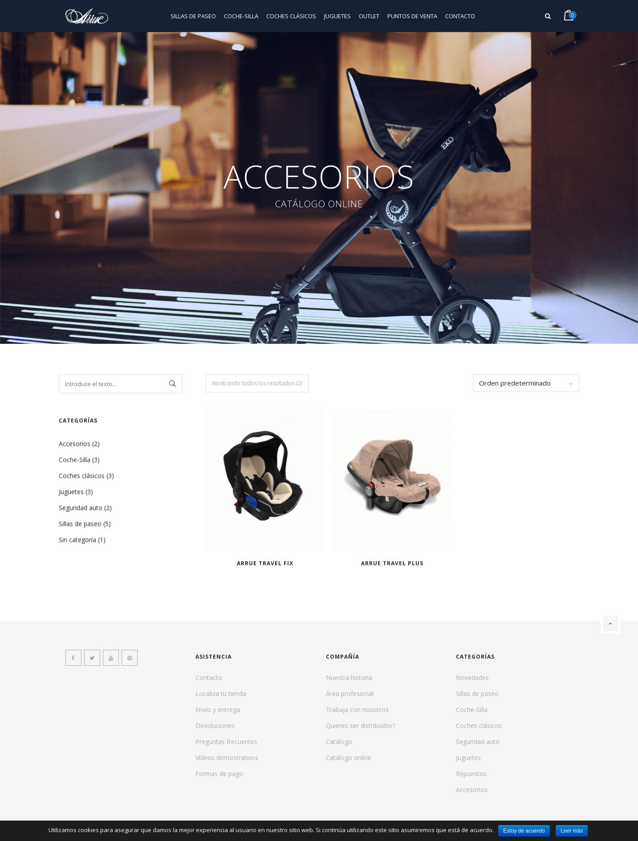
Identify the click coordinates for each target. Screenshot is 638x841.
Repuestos (471, 773)
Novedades (472, 677)
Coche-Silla (241, 16)
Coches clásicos (291, 16)
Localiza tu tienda (220, 693)
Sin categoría (77, 539)
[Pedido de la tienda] (526, 383)
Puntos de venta (412, 16)
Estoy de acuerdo (524, 831)
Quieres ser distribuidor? (360, 725)
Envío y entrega (217, 709)
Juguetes (337, 16)
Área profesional (350, 693)
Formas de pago (219, 773)
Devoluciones (215, 725)
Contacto (460, 16)
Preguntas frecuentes (226, 741)
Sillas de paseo (193, 16)
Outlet (369, 16)
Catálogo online (348, 757)
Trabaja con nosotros (357, 709)
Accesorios (74, 443)
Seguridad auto (80, 507)
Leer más (572, 831)
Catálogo (339, 741)
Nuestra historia (349, 677)
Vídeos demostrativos (226, 757)
